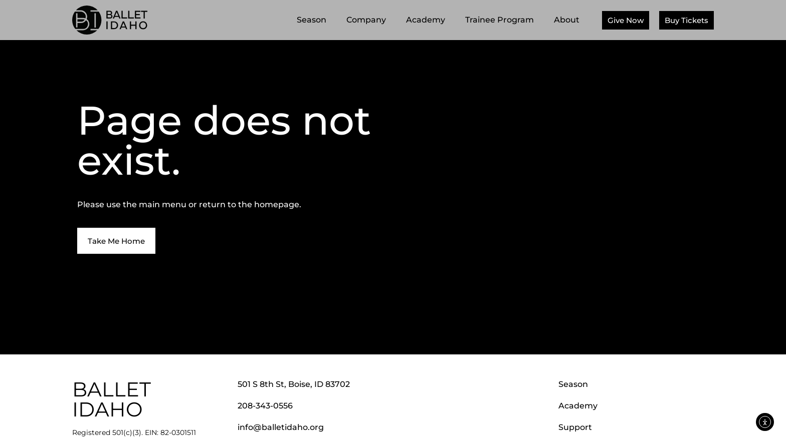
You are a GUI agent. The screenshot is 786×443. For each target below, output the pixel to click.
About (569, 20)
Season (314, 20)
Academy (428, 20)
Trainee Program (502, 20)
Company (368, 20)
